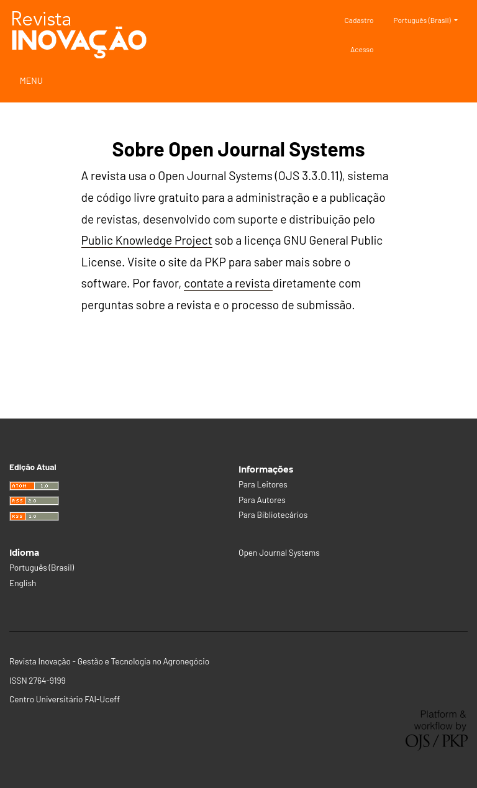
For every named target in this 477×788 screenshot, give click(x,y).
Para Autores (262, 499)
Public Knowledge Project (146, 240)
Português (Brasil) (430, 18)
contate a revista (228, 283)
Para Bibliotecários (272, 514)
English (22, 582)
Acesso (362, 49)
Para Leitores (263, 484)
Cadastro (359, 20)
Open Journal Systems (279, 552)
